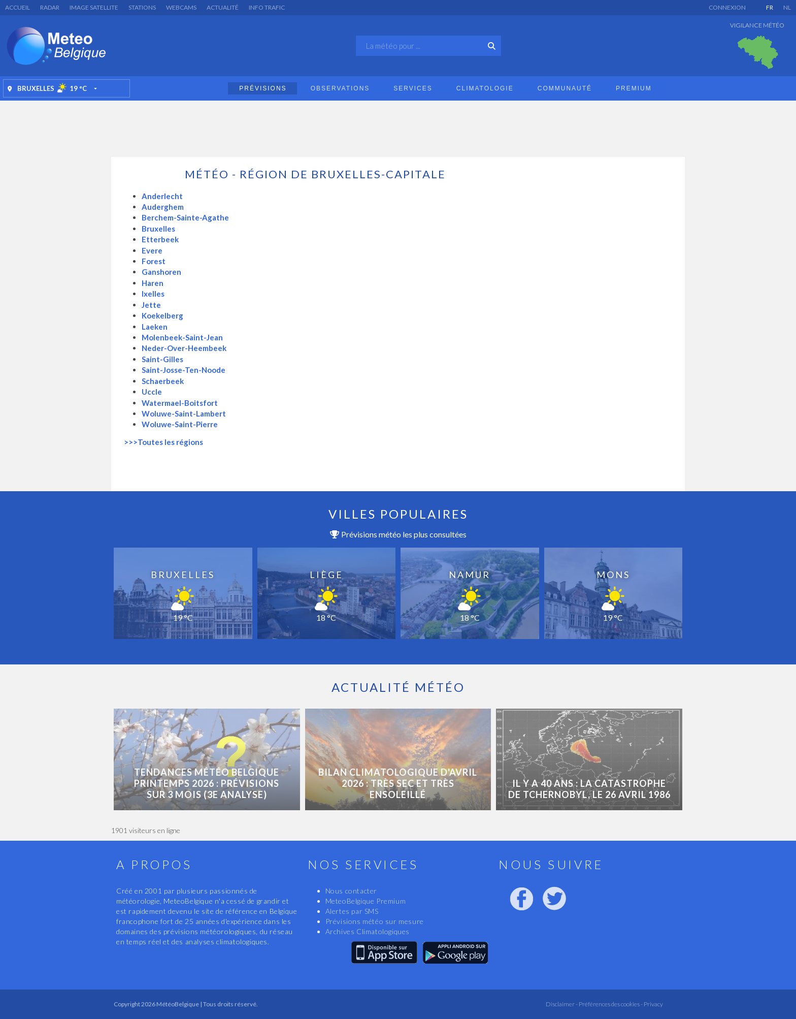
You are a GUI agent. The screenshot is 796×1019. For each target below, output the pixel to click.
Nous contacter (351, 890)
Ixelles (153, 293)
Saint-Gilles (162, 359)
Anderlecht (162, 196)
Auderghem (163, 206)
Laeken (155, 326)
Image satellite (94, 7)
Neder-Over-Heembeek (184, 348)
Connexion (727, 7)
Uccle (152, 391)
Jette (151, 304)
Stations (142, 7)
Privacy (653, 1004)
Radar (49, 7)
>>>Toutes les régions (163, 442)
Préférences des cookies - (610, 1004)
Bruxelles (158, 228)
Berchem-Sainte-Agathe (185, 217)
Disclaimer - (562, 1004)
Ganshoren (161, 271)
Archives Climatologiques (367, 931)
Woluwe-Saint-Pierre (180, 424)
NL (787, 7)
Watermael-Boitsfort (180, 402)
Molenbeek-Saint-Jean (182, 337)
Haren (152, 283)
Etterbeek (160, 239)
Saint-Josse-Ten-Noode (183, 369)
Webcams (181, 7)
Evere (152, 250)
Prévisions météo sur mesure (374, 921)
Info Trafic (267, 7)
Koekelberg (162, 315)
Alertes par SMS (352, 911)
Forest (153, 261)
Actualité (223, 7)
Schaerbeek (163, 381)
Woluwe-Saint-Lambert (184, 413)
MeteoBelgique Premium (365, 901)
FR (769, 7)
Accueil (17, 7)
